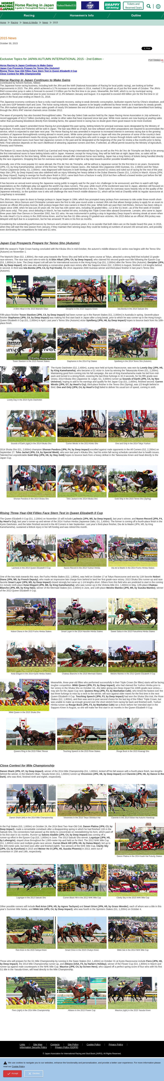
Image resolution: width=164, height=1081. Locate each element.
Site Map (37, 1044)
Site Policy (73, 1044)
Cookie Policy (94, 1044)
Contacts (55, 1044)
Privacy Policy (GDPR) (66, 1047)
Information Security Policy (33, 1047)
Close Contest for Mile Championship (20, 73)
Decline (34, 1074)
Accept (12, 1074)
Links (22, 1044)
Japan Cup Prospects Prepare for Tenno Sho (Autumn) (30, 68)
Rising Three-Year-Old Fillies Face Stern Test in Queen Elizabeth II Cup (38, 71)
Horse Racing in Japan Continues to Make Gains (26, 65)
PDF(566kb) (154, 60)
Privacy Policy (116, 1044)
